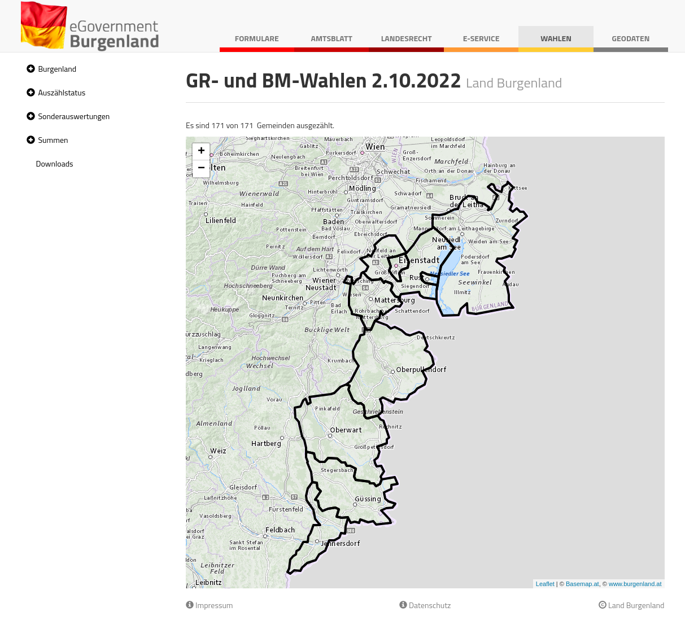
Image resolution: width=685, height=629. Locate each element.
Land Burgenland (632, 605)
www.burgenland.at (635, 583)
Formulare (257, 38)
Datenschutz (425, 605)
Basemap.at (582, 583)
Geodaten (631, 38)
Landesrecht (406, 38)
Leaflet (545, 583)
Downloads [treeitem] (54, 163)
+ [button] (201, 151)
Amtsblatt (331, 38)
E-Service (481, 38)
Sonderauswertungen (74, 116)
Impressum (209, 605)
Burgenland (57, 69)
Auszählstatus (62, 92)
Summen (53, 140)
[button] (29, 69)
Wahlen (555, 38)
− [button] (201, 168)
